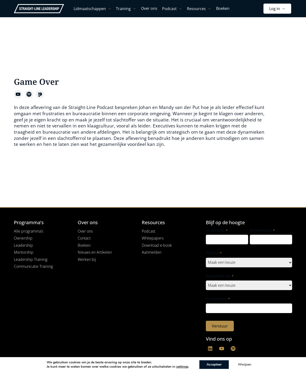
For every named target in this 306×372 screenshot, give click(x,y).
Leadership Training (30, 259)
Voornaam (216, 230)
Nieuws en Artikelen (95, 252)
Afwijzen (244, 364)
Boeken (84, 245)
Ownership (23, 238)
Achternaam (262, 230)
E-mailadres (218, 298)
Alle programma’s (28, 231)
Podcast (148, 231)
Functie (213, 253)
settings (182, 367)
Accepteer (214, 364)
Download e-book (157, 245)
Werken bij (87, 259)
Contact (84, 238)
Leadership (23, 245)
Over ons (85, 231)
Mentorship (23, 252)
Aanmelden (151, 252)
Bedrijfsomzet (219, 276)
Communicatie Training (33, 266)
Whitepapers (153, 238)
